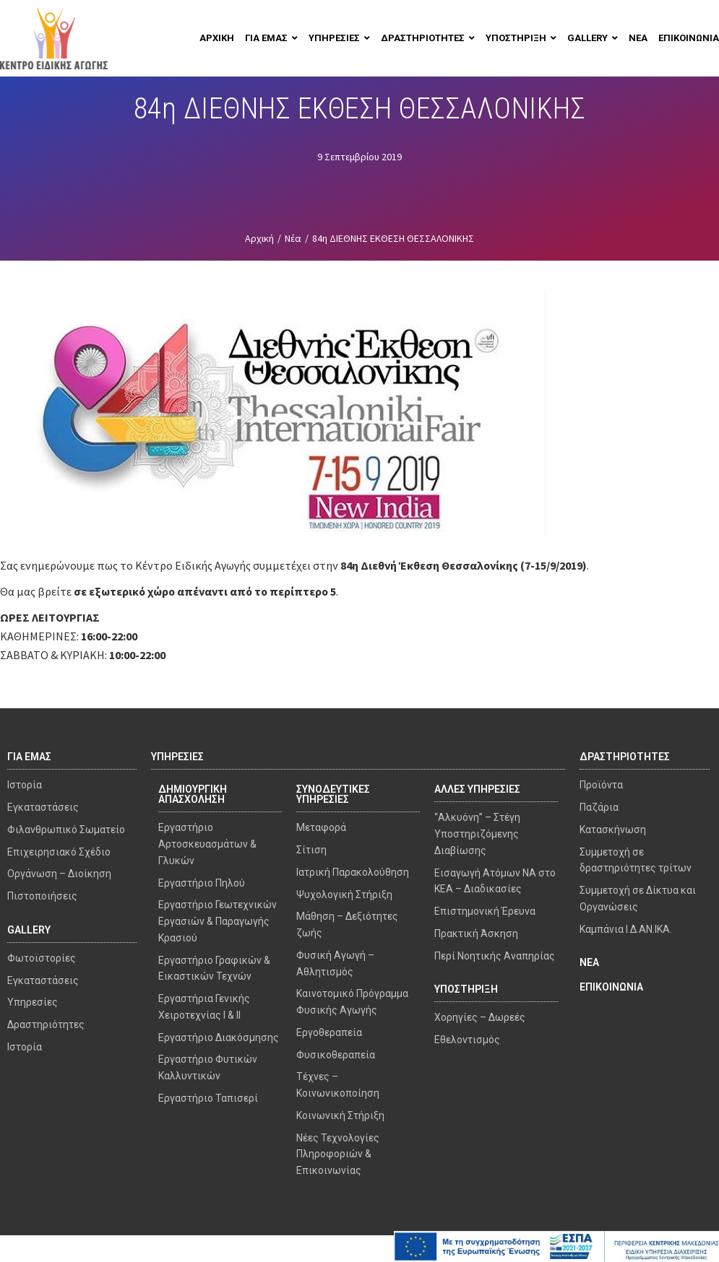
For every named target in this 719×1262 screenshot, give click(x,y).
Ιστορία (24, 785)
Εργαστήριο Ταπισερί (208, 1098)
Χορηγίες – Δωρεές (479, 1017)
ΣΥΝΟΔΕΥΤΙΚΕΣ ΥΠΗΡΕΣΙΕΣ (333, 794)
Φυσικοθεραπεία (335, 1055)
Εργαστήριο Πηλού (201, 883)
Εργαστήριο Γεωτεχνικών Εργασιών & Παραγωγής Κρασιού (217, 921)
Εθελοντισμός (467, 1039)
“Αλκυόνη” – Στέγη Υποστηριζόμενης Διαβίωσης (477, 833)
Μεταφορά (321, 827)
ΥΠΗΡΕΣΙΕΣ (177, 756)
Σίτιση (311, 850)
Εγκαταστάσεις (43, 807)
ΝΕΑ (589, 962)
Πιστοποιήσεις (42, 896)
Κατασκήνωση (613, 829)
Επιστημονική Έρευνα (484, 911)
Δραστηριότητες (46, 1024)
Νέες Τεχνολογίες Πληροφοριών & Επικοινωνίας (337, 1154)
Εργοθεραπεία (329, 1032)
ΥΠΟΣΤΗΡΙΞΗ (466, 989)
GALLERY (29, 930)
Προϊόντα (601, 785)
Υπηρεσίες (32, 1002)
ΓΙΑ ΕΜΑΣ (29, 756)
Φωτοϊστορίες (41, 958)
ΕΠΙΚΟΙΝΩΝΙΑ (611, 987)
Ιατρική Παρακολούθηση (352, 872)
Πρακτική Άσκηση (476, 933)
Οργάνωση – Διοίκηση (59, 873)
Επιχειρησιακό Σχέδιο (59, 852)
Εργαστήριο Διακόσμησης (218, 1037)
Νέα (293, 238)
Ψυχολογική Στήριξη (344, 894)
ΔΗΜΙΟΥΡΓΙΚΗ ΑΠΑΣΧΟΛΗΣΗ (192, 794)
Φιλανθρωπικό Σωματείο (66, 829)
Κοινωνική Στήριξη (340, 1115)
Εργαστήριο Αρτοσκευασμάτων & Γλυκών (207, 844)
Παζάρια (599, 807)
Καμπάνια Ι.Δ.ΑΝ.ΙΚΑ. (626, 929)
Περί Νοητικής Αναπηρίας (494, 956)
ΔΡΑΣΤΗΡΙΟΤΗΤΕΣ (625, 756)
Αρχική (259, 238)
